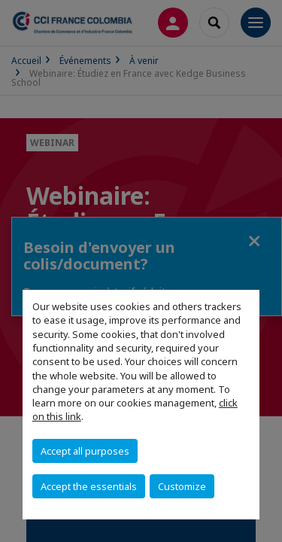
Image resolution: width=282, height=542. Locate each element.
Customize (182, 486)
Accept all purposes (85, 451)
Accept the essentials (89, 486)
